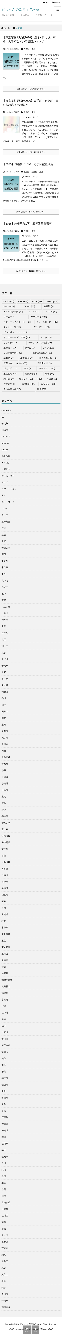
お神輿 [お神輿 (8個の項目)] (48, 306)
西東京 (5, 1248)
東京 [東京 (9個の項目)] (27, 368)
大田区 (5, 744)
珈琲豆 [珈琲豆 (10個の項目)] (9, 379)
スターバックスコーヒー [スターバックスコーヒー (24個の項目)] (17, 322)
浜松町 (5, 1039)
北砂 (4, 652)
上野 (4, 541)
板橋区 (5, 960)
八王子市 (6, 607)
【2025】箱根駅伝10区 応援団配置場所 (28, 164)
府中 (4, 809)
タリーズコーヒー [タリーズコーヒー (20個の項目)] (47, 322)
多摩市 (5, 731)
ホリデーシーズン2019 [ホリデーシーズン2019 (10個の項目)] (17, 337)
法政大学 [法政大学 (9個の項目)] (31, 373)
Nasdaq (5, 443)
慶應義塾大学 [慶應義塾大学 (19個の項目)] (48, 358)
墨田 (4, 724)
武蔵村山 (6, 986)
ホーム (7, 28)
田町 (4, 1091)
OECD (5, 449)
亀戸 (4, 593)
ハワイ (5, 508)
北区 (4, 639)
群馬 (4, 1189)
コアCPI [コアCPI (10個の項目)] (51, 311)
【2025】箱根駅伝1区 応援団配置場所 (27, 223)
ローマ (5, 515)
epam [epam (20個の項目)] (23, 301)
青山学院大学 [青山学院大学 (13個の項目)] (12, 389)
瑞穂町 (5, 1084)
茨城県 (5, 1209)
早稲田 (5, 888)
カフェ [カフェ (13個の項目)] (33, 311)
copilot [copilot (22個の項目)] (9, 301)
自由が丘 (6, 1202)
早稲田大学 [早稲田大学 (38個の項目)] (44, 363)
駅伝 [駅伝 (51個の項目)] (41, 389)
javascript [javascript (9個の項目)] (52, 301)
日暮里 (5, 868)
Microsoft (6, 436)
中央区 (5, 561)
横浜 (4, 967)
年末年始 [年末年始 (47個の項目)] (26, 358)
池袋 (4, 1019)
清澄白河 (6, 1045)
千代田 (5, 659)
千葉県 (5, 665)
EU (3, 417)
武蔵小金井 (7, 980)
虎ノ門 (5, 1235)
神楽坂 (5, 1130)
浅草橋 (5, 1032)
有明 (4, 908)
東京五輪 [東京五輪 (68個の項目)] (10, 373)
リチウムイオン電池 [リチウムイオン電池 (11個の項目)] (40, 342)
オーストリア (8, 476)
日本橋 (26, 172)
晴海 (4, 901)
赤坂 (4, 1268)
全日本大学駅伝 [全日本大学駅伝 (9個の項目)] (13, 353)
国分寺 (5, 711)
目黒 (4, 1111)
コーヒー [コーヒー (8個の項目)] (9, 316)
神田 (4, 1137)
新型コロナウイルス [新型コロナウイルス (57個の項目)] (15, 363)
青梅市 (5, 1294)
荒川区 (5, 1215)
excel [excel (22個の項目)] (37, 301)
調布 (4, 1255)
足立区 (5, 1274)
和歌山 (5, 692)
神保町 (5, 1124)
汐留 (4, 1006)
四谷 (4, 705)
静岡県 (5, 1300)
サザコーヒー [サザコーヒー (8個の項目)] (39, 316)
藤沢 (4, 1228)
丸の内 (5, 580)
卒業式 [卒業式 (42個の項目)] (9, 358)
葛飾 (4, 1222)
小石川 (5, 783)
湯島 (4, 1071)
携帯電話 (6, 842)
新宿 (4, 855)
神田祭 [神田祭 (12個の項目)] (52, 379)
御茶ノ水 (6, 823)
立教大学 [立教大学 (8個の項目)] (9, 384)
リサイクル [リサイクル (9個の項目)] (10, 342)
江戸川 (5, 1012)
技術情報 (6, 836)
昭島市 (5, 895)
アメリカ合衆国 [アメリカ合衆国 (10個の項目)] (13, 311)
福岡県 (5, 1143)
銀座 (4, 1281)
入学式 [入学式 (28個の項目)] (48, 348)
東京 (33, 49)
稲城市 (5, 1156)
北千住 (5, 646)
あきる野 (6, 456)
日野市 (5, 881)
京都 (4, 600)
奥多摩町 (6, 757)
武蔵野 (5, 993)
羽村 (4, 1196)
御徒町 (5, 816)
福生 (4, 1150)
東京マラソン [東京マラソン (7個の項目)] (47, 368)
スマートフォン (9, 489)
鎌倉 (4, 1287)
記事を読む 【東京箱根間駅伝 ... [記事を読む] (31, 89)
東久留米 (6, 934)
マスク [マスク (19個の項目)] (46, 337)
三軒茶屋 (6, 521)
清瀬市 (5, 1052)
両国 (4, 554)
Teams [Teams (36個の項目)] (29, 306)
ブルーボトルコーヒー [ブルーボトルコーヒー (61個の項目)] (16, 332)
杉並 (4, 921)
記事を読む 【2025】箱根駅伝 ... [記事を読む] (30, 212)
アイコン (6, 462)
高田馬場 (6, 1307)
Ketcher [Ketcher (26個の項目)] (9, 306)
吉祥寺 (5, 679)
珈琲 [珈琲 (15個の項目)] (49, 373)
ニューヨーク (8, 502)
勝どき (5, 633)
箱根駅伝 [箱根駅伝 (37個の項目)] (28, 384)
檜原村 (5, 973)
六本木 (5, 620)
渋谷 (4, 1058)
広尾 (4, 796)
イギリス (6, 469)
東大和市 (6, 947)
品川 (4, 698)
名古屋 (5, 685)
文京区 (5, 849)
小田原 (5, 777)
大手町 (26, 49)
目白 (4, 1104)
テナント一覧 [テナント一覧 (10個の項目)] (12, 327)
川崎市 (5, 790)
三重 (4, 528)
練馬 (4, 1183)
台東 (4, 672)
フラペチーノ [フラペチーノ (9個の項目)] (42, 327)
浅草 (4, 1025)
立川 (4, 1163)
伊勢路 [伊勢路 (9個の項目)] (30, 348)
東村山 (5, 953)
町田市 (5, 1098)
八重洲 (5, 613)
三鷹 (4, 534)
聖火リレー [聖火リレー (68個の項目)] (48, 384)
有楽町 (34, 172)
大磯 (4, 751)
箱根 (4, 1170)
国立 (4, 718)
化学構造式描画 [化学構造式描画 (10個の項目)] (42, 353)
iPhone (5, 430)
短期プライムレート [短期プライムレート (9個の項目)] (30, 379)
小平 (4, 770)
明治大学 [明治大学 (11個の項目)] (10, 368)
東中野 (5, 927)
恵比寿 (5, 829)
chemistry (6, 410)
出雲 (4, 626)
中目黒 (5, 567)
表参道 (5, 1242)
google (5, 423)
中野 (4, 574)
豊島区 (5, 1261)
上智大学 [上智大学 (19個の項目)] (10, 348)
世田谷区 (6, 548)
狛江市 (5, 1078)
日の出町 (6, 862)
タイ (4, 495)
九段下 (5, 587)
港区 (4, 1065)
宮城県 (5, 764)
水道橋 (5, 999)
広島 (4, 803)
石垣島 (5, 1117)
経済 (4, 1176)
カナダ (5, 482)
